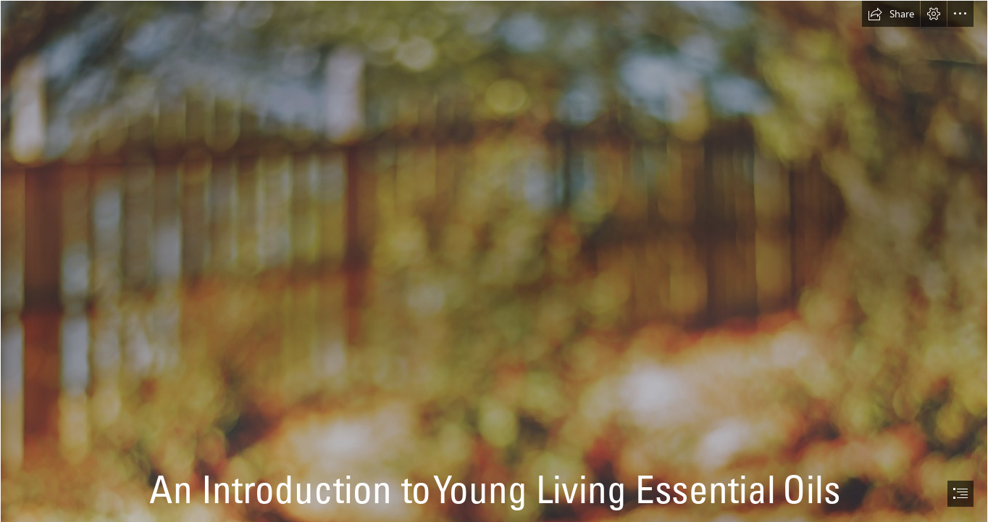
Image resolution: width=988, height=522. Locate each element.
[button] (891, 14)
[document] (494, 261)
